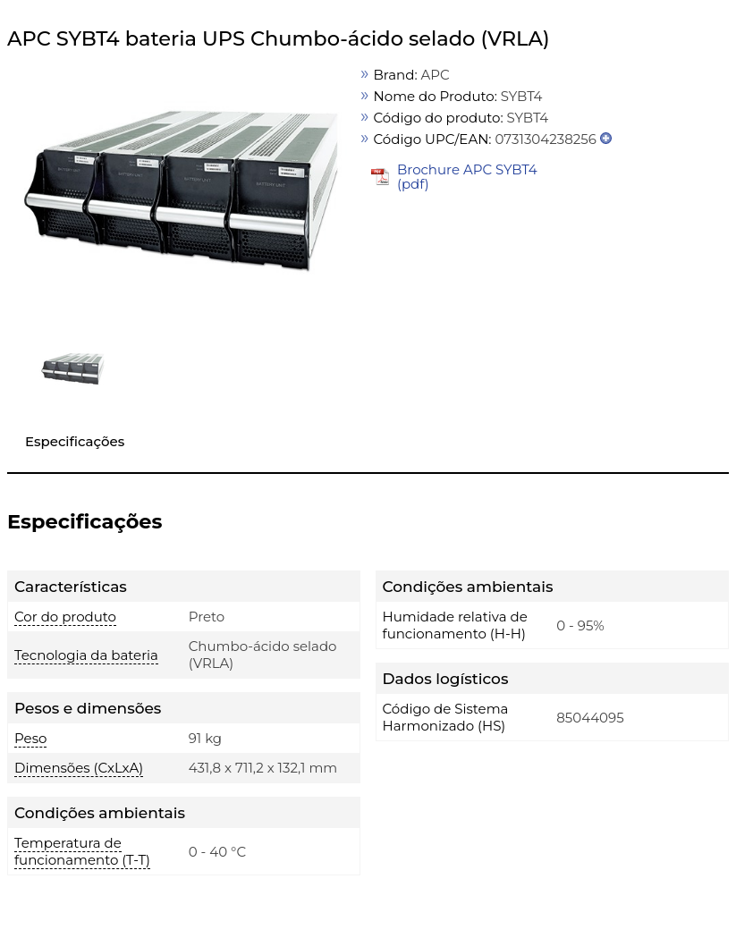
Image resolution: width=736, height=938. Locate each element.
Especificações (74, 441)
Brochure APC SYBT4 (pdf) (467, 176)
